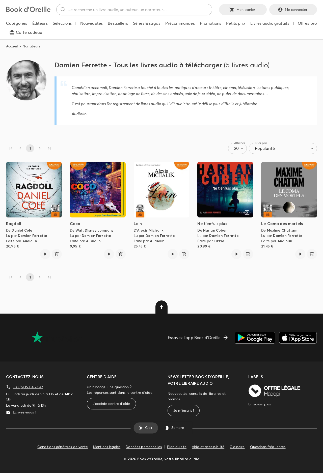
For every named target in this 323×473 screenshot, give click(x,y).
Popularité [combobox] (265, 148)
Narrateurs (31, 46)
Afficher (239, 143)
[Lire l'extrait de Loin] (173, 254)
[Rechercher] (62, 9)
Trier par (261, 143)
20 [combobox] (236, 148)
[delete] (161, 307)
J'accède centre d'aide (111, 403)
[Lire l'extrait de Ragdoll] (45, 254)
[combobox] (134, 9)
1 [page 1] (30, 148)
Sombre (175, 427)
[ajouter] (57, 254)
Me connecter (293, 9)
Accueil (12, 46)
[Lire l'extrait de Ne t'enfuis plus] (236, 254)
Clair (145, 427)
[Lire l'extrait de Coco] (109, 254)
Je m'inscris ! (183, 410)
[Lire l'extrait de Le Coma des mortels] (300, 254)
